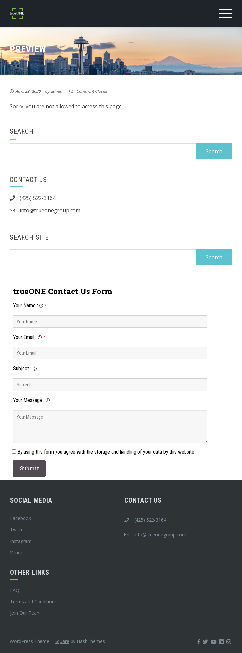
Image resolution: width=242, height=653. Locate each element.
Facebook (20, 518)
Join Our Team (25, 613)
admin (56, 91)
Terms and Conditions (33, 601)
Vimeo (17, 552)
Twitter (17, 530)
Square (62, 641)
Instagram (21, 541)
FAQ (14, 590)
